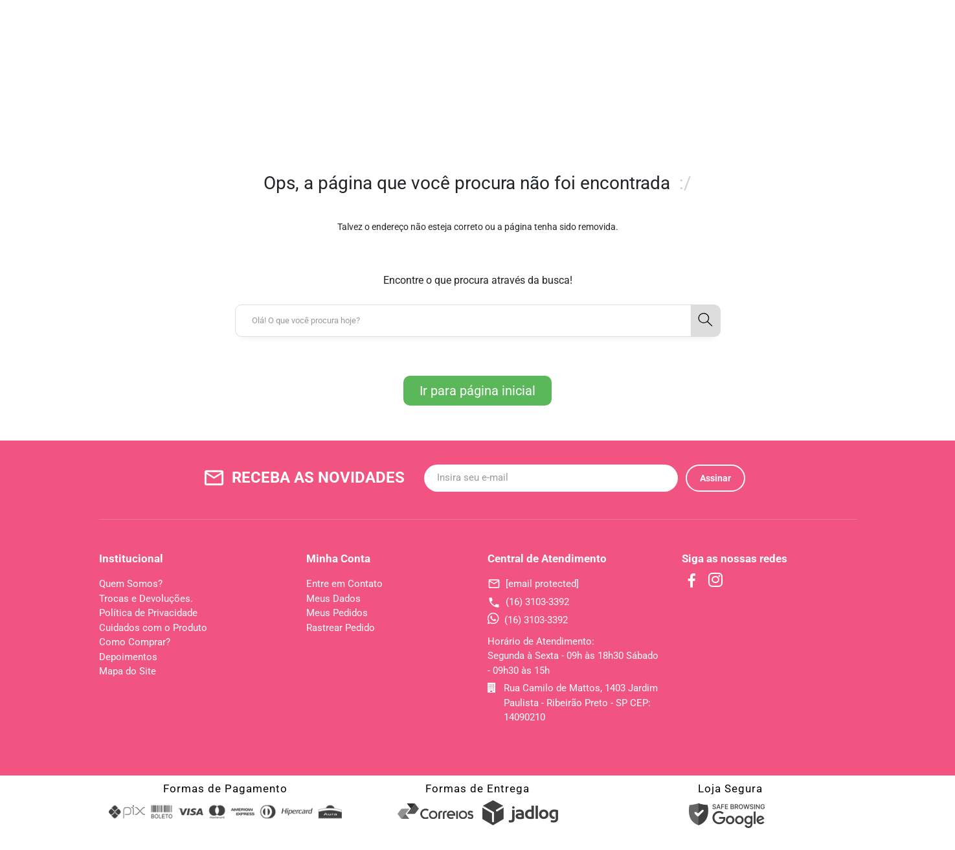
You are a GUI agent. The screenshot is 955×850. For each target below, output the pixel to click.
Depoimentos (128, 657)
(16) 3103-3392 (528, 602)
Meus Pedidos (337, 613)
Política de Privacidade (148, 613)
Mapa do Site (127, 671)
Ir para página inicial (477, 390)
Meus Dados (333, 598)
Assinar (715, 478)
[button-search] (706, 320)
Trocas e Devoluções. (146, 598)
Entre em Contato (344, 584)
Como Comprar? (134, 642)
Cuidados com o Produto (153, 628)
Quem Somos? (131, 584)
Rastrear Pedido (340, 628)
